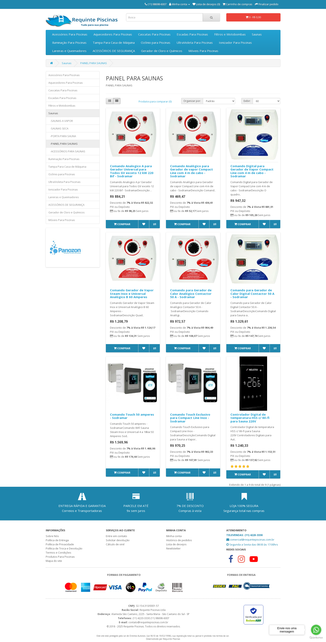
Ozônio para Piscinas (155, 42)
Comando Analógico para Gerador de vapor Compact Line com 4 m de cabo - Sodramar (191, 171)
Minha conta (174, 536)
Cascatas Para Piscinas (154, 34)
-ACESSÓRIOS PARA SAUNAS (66, 151)
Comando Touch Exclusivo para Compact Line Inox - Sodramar (190, 417)
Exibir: (247, 101)
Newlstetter (173, 548)
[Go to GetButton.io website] (316, 637)
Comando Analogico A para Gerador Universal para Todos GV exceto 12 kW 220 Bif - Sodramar (131, 171)
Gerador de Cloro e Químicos (161, 51)
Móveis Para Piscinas (203, 51)
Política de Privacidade (60, 544)
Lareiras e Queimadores (69, 51)
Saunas (257, 34)
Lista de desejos (176, 544)
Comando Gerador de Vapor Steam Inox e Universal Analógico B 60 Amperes (132, 293)
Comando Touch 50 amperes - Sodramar (132, 416)
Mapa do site (54, 561)
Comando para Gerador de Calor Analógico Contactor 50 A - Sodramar (190, 293)
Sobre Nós (52, 536)
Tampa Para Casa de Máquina (114, 42)
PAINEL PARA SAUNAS (93, 63)
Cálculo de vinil (115, 544)
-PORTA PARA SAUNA (62, 136)
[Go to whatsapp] (316, 630)
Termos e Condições (58, 552)
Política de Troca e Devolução (64, 548)
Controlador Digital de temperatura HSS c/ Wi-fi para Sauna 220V (249, 417)
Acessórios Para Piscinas (69, 34)
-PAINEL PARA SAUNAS (63, 144)
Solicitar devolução (118, 540)
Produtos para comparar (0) (155, 101)
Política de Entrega (57, 540)
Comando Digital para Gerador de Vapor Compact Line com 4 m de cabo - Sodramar (251, 171)
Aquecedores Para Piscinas (112, 34)
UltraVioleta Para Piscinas (194, 42)
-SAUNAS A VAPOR (60, 121)
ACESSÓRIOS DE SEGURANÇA (114, 51)
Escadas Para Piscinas (192, 34)
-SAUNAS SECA (58, 128)
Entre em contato (116, 536)
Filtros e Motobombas (230, 34)
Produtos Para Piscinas (60, 557)
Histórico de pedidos (179, 540)
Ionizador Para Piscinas (235, 42)
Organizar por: (192, 101)
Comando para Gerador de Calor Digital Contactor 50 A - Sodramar (252, 293)
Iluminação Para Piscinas (69, 42)
